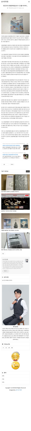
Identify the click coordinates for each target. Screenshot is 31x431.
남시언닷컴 (5, 298)
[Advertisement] (15, 20)
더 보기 (27, 210)
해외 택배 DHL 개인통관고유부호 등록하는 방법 (11, 288)
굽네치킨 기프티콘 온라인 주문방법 (8, 250)
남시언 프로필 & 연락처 (7, 319)
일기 (16, 8)
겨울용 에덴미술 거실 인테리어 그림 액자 (10, 269)
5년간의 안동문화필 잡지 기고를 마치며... (15, 6)
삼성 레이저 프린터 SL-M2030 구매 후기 (10, 230)
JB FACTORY (19, 429)
